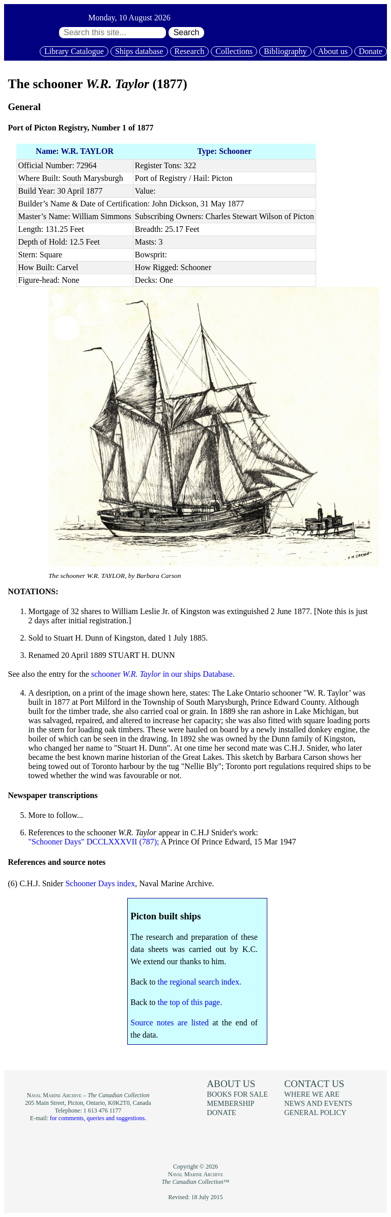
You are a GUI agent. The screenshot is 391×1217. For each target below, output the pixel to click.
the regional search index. (199, 981)
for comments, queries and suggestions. (98, 1118)
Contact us (314, 1083)
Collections (234, 51)
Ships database (139, 51)
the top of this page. (190, 1002)
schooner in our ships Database (162, 674)
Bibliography (285, 51)
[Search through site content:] (112, 33)
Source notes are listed (169, 1022)
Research (190, 51)
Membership (231, 1103)
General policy (315, 1112)
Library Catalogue (74, 51)
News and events (318, 1103)
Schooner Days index (100, 883)
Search (187, 32)
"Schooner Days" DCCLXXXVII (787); (94, 841)
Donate (370, 51)
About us (333, 51)
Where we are (311, 1094)
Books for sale (237, 1094)
